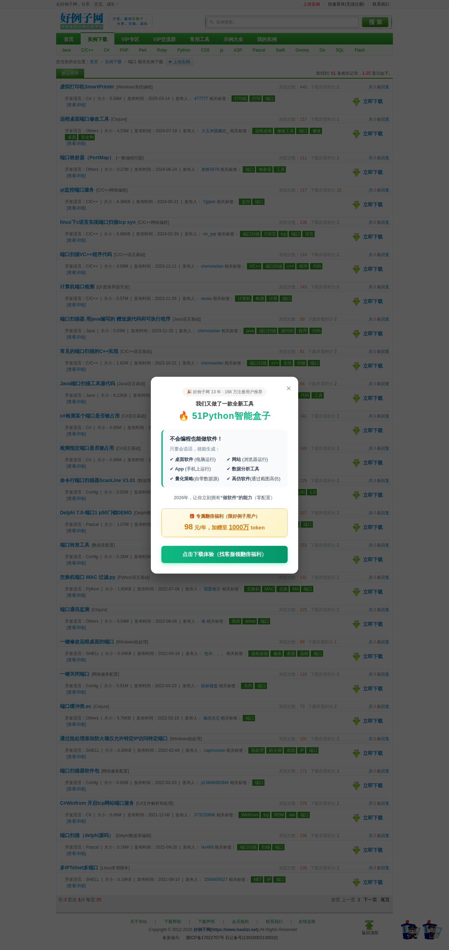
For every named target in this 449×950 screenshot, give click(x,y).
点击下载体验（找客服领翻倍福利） (224, 554)
